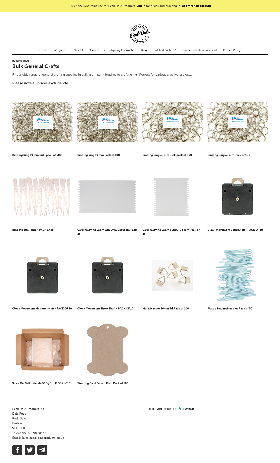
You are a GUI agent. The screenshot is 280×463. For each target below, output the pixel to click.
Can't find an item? (164, 50)
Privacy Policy (232, 50)
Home (43, 50)
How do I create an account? (199, 50)
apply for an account (196, 6)
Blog (144, 50)
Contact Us (97, 50)
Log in (141, 6)
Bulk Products (20, 60)
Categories (60, 50)
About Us (79, 50)
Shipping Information (122, 50)
